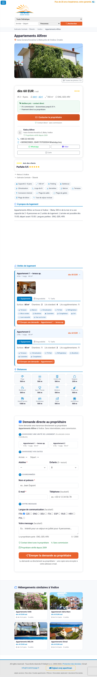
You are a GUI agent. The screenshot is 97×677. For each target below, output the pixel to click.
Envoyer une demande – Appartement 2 (35, 362)
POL (22, 518)
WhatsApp (34, 147)
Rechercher (71, 24)
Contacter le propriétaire (48, 117)
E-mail (22, 491)
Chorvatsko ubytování (60, 673)
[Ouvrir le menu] (3, 3)
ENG (36, 514)
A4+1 (35, 97)
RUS (64, 514)
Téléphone (59, 491)
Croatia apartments (39, 673)
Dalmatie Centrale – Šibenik (24, 29)
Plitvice (49, 673)
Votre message (30, 523)
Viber (65, 147)
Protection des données (72, 664)
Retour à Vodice (22, 174)
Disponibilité (39, 299)
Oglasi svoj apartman (60, 668)
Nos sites (28, 673)
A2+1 (41, 97)
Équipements (25, 299)
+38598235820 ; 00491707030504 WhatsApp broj (39, 142)
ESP (57, 514)
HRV (72, 514)
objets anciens (19, 673)
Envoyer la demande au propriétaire (48, 555)
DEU (43, 514)
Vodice (39, 29)
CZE (29, 514)
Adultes (23, 462)
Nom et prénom (27, 480)
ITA (50, 514)
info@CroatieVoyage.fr (30, 668)
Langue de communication (36, 509)
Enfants (58, 462)
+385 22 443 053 (25, 139)
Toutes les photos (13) (72, 80)
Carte (48, 153)
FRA (22, 514)
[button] (48, 165)
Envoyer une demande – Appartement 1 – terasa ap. (41, 322)
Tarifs (51, 299)
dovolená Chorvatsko (75, 673)
